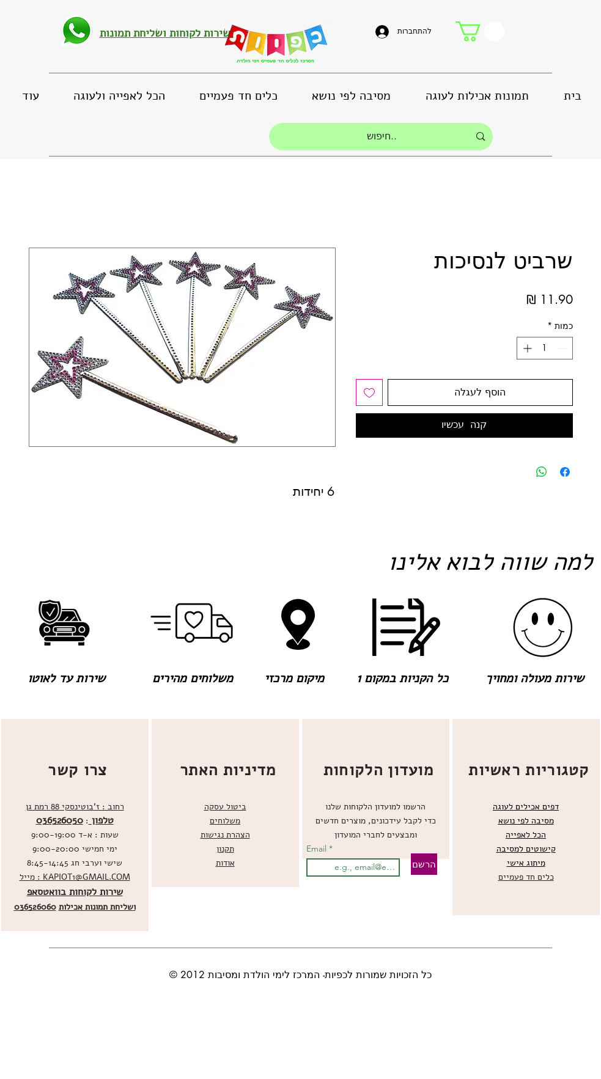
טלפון (101, 820)
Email (317, 848)
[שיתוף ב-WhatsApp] (541, 472)
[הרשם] (424, 864)
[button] (479, 31)
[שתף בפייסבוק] (565, 472)
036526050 (59, 820)
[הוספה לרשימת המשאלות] (369, 392)
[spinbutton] (545, 348)
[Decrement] (563, 348)
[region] (75, 825)
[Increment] (526, 348)
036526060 (35, 907)
